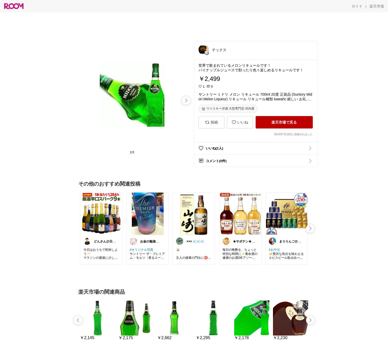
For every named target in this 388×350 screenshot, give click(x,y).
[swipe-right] (186, 100)
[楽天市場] (376, 6)
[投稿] (211, 122)
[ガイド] (357, 6)
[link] (101, 213)
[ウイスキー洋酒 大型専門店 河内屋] (228, 109)
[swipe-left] (78, 320)
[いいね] (240, 122)
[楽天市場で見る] (284, 122)
